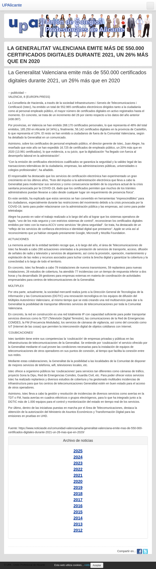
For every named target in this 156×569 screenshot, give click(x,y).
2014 (78, 518)
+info (87, 565)
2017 (78, 499)
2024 (78, 457)
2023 (78, 463)
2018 (78, 493)
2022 (78, 469)
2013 (78, 524)
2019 (78, 487)
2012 (78, 530)
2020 (78, 481)
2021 (78, 475)
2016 (78, 506)
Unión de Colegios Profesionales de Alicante (84, 25)
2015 (78, 512)
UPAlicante (12, 5)
